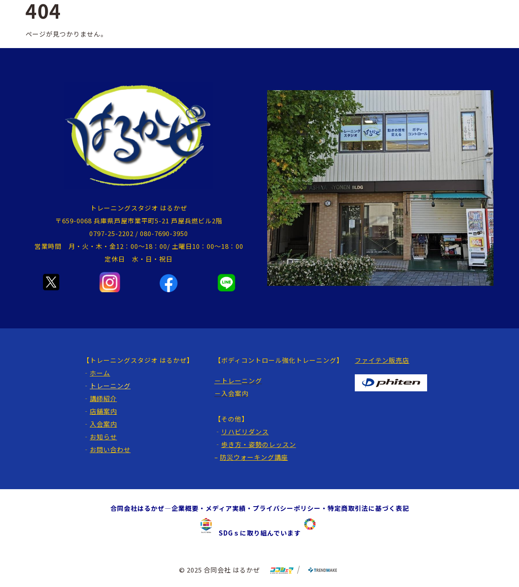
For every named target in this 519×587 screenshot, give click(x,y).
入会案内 (103, 423)
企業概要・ (188, 508)
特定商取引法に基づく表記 (368, 508)
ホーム (100, 372)
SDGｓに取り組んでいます (256, 532)
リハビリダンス (245, 431)
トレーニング (110, 385)
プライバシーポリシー (287, 508)
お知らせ (103, 436)
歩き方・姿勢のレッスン (258, 444)
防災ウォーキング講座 (254, 457)
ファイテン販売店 (382, 360)
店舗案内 (103, 411)
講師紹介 (103, 398)
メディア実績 (225, 508)
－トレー (228, 380)
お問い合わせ (110, 449)
